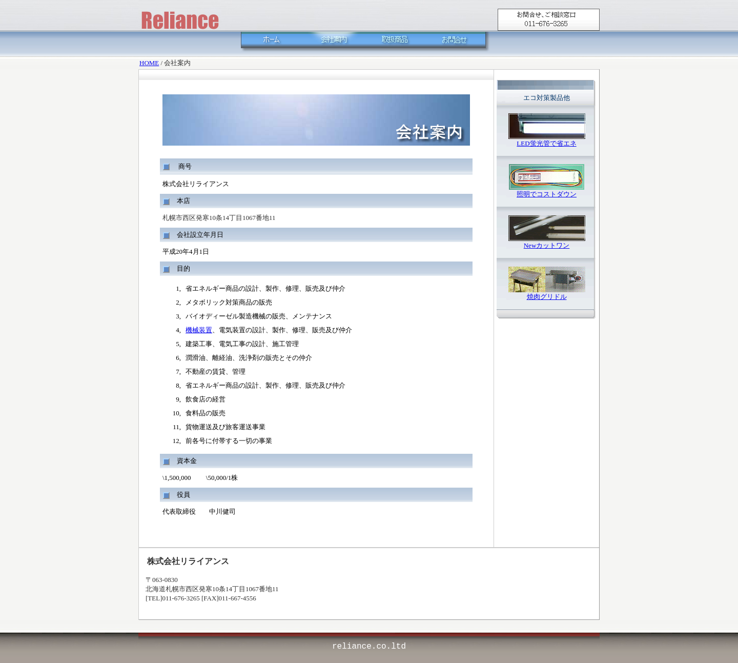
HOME (149, 63)
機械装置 (199, 330)
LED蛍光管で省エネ (546, 143)
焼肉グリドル (547, 296)
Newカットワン (547, 245)
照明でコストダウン (547, 194)
